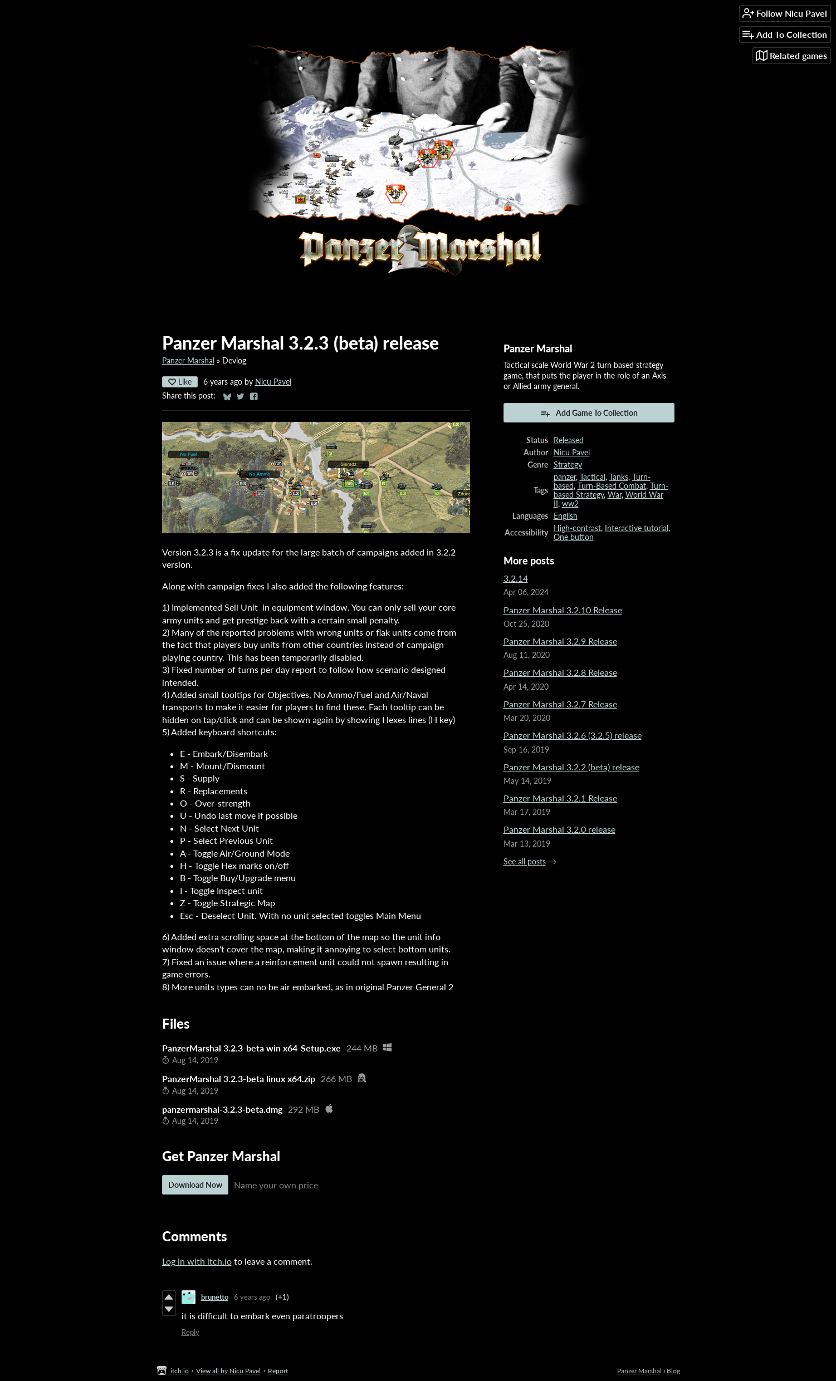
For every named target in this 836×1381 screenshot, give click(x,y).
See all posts (524, 861)
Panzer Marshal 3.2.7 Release (560, 704)
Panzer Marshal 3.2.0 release (559, 829)
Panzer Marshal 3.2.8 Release (560, 672)
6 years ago (252, 1296)
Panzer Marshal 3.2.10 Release (562, 610)
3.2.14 (515, 578)
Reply (190, 1332)
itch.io (179, 1371)
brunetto (214, 1296)
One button (574, 537)
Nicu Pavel (273, 381)
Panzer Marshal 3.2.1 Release (560, 798)
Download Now (195, 1185)
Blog (673, 1371)
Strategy (568, 464)
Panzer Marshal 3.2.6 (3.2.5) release (572, 735)
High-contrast (577, 528)
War (615, 494)
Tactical (592, 477)
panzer (565, 477)
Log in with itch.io (197, 1261)
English (566, 516)
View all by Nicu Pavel (228, 1371)
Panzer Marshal (188, 360)
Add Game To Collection (589, 413)
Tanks (618, 477)
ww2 (570, 503)
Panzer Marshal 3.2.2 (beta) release (571, 766)
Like (180, 381)
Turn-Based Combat (612, 485)
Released (569, 440)
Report (278, 1371)
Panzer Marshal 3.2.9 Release (560, 641)
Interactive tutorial (636, 528)
